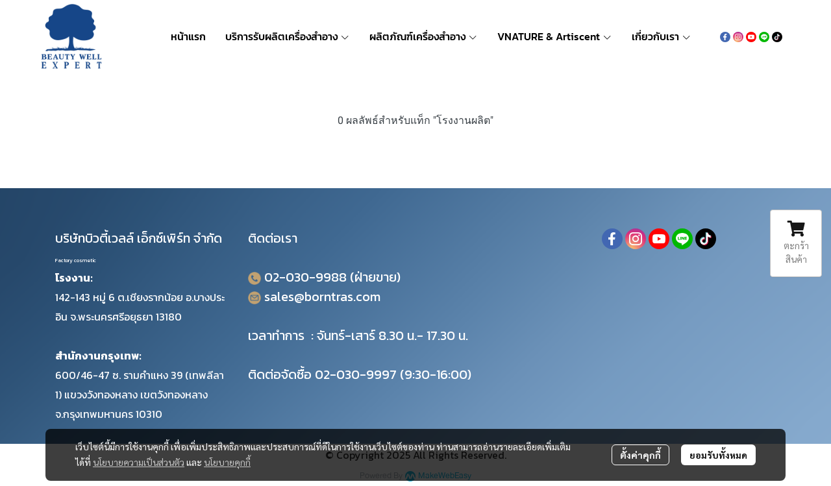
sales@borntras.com (322, 296)
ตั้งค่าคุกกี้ (640, 455)
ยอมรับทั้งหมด (718, 455)
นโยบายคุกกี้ (227, 462)
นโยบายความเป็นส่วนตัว (138, 462)
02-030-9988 (305, 277)
